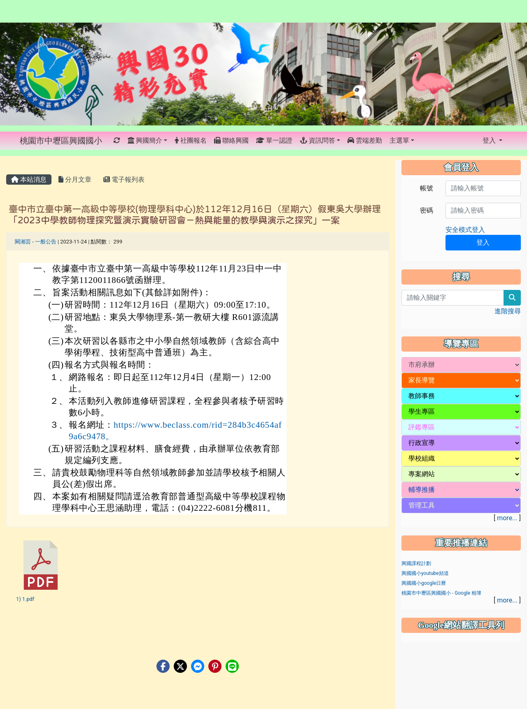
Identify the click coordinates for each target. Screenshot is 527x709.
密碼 (426, 210)
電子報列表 (124, 179)
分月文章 (74, 179)
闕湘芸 (23, 242)
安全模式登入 (465, 230)
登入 (490, 140)
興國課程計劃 (416, 563)
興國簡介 (145, 140)
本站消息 (29, 179)
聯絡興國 (231, 140)
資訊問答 (317, 140)
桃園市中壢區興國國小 (61, 141)
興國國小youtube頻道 (425, 573)
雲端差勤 (364, 140)
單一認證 (274, 140)
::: (110, 141)
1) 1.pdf (25, 599)
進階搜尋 (507, 311)
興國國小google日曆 (423, 583)
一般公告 (45, 242)
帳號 (426, 188)
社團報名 (191, 140)
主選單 (399, 140)
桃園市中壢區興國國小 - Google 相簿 (441, 593)
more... (507, 518)
